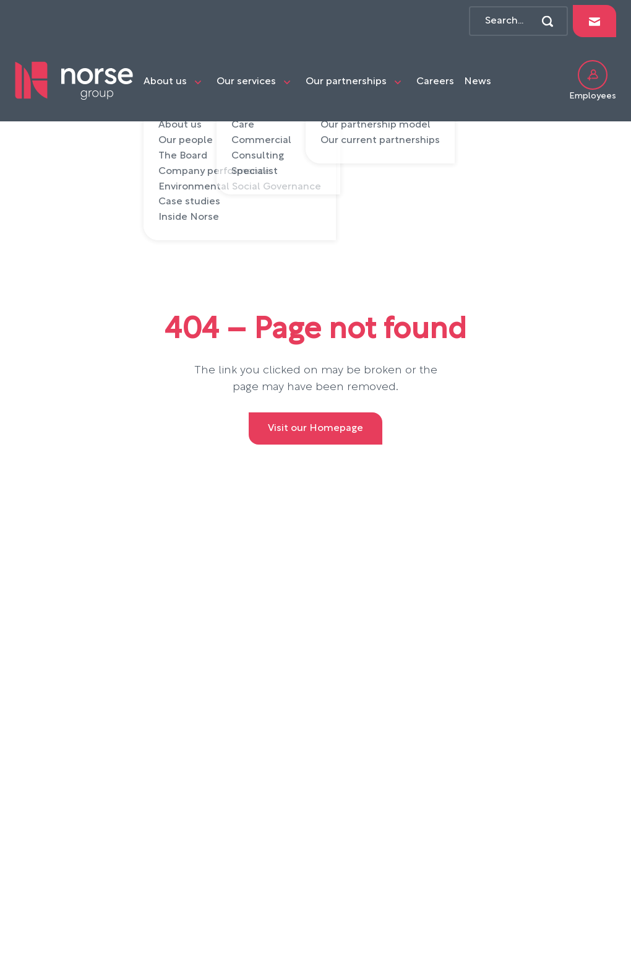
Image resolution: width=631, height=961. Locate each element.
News (477, 82)
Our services (246, 82)
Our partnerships (346, 82)
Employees (592, 80)
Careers (435, 82)
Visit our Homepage (315, 428)
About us (165, 82)
